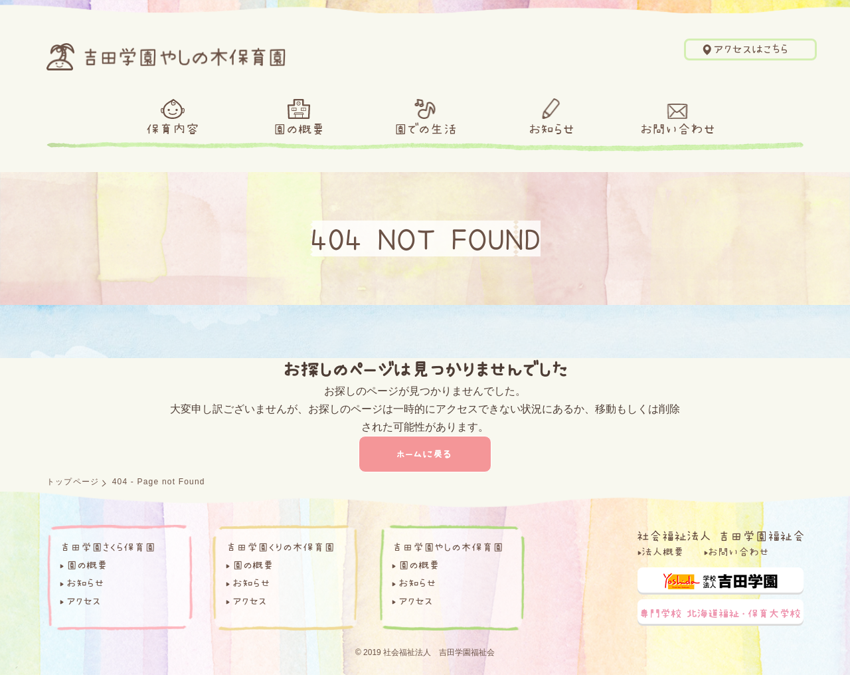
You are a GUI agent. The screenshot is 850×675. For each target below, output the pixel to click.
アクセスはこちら (750, 49)
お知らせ (551, 129)
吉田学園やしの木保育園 (447, 546)
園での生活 (425, 129)
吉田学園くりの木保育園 (280, 546)
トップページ (72, 481)
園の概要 (299, 129)
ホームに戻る (426, 453)
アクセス (83, 600)
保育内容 (172, 129)
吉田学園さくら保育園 (107, 546)
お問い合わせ (677, 129)
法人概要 (662, 551)
